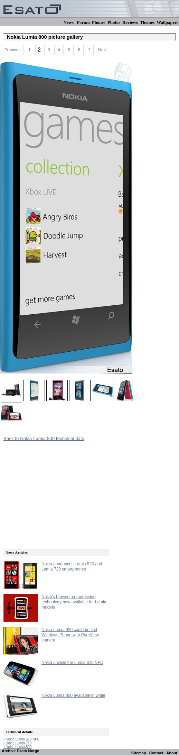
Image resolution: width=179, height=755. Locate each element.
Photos (113, 22)
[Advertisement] (55, 491)
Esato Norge (28, 751)
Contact (156, 753)
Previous (12, 50)
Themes (147, 22)
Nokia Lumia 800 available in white (73, 695)
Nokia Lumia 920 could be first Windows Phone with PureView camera (70, 634)
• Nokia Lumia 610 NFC (21, 739)
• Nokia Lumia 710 (17, 743)
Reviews (130, 22)
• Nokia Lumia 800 (17, 747)
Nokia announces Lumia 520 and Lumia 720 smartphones (71, 566)
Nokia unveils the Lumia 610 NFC (72, 662)
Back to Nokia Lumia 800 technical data (43, 438)
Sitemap (138, 753)
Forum (83, 22)
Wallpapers (167, 22)
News (69, 22)
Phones (98, 22)
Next (102, 50)
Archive (9, 751)
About (171, 753)
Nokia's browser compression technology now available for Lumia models (73, 602)
